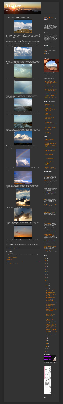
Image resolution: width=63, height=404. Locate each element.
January (47, 346)
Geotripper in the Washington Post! (50, 168)
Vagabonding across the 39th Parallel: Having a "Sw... (50, 290)
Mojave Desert (12, 248)
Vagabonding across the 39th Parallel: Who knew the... (50, 293)
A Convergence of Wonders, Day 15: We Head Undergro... (51, 325)
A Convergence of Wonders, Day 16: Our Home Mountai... (51, 322)
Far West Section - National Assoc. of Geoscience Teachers (50, 110)
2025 (46, 258)
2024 (46, 260)
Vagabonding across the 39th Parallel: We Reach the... (50, 298)
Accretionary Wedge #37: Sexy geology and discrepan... (50, 300)
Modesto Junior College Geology (50, 150)
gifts (9, 248)
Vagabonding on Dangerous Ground (49, 192)
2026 (46, 257)
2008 (46, 351)
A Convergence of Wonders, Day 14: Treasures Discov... (51, 330)
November (47, 283)
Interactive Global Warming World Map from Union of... (51, 310)
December (47, 282)
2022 (46, 263)
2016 (46, 272)
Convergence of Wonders (48, 217)
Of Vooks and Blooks (48, 250)
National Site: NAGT (48, 121)
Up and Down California (48, 131)
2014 (46, 276)
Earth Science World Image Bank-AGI (51, 89)
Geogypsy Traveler (48, 155)
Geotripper (14, 5)
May (46, 340)
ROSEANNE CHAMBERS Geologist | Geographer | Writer (51, 124)
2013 (46, 277)
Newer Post (8, 261)
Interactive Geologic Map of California (51, 147)
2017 (46, 271)
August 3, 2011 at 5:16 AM (12, 257)
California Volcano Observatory (50, 105)
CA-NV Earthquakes (48, 140)
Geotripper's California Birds (49, 139)
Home (23, 261)
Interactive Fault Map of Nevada (50, 153)
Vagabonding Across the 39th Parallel (49, 212)
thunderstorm (17, 248)
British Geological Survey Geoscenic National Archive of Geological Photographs (50, 87)
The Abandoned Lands (47, 223)
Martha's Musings (47, 157)
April (47, 341)
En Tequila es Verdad (48, 108)
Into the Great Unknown (47, 180)
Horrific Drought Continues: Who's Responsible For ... (51, 327)
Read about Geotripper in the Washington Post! (49, 162)
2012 (46, 279)
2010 (46, 348)
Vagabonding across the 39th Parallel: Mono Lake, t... (50, 312)
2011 (46, 280)
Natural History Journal (48, 122)
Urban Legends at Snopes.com (49, 167)
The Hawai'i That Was (47, 186)
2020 (46, 266)
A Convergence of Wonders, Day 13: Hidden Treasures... (51, 335)
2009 (46, 350)
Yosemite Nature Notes (48, 133)
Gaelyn (9, 253)
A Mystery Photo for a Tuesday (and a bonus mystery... (51, 303)
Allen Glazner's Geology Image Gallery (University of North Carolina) (51, 82)
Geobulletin (45, 50)
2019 (46, 268)
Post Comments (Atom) (14, 263)
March (47, 343)
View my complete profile (48, 30)
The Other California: (47, 176)
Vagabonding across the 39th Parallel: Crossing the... (50, 307)
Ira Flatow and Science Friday (49, 158)
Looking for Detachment (48, 115)
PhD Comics (47, 159)
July (46, 337)
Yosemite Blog (47, 132)
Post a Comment (10, 259)
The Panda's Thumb (48, 129)
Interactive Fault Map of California (50, 149)
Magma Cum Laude (48, 118)
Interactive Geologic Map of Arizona (50, 151)
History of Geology (48, 114)
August (47, 288)
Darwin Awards (47, 163)
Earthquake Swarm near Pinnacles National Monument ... (51, 295)
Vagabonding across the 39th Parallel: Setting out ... (50, 317)
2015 (46, 274)
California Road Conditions (49, 154)
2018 (46, 269)
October (47, 285)
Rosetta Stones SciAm (48, 126)
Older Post (38, 261)
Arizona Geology (47, 104)
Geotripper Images (48, 80)
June (46, 338)
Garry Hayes (52, 17)
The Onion (46, 166)
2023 (46, 261)
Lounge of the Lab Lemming (49, 117)
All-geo (45, 53)
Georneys (46, 113)
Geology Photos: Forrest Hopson (50, 90)
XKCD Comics (47, 164)
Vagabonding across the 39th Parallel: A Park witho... (50, 305)
